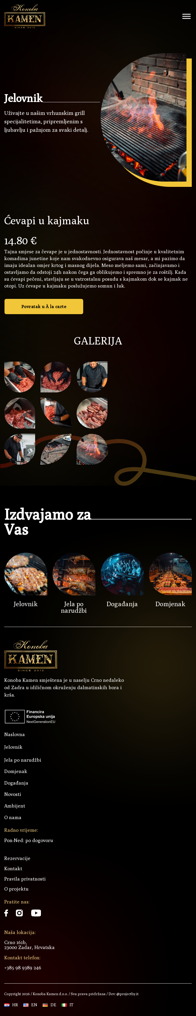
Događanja (122, 603)
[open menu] (186, 16)
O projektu (16, 889)
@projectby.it (127, 994)
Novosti (12, 794)
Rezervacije (17, 858)
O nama (12, 817)
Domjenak (170, 603)
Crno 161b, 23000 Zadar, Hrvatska (29, 945)
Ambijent (14, 805)
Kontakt (13, 868)
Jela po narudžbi (74, 607)
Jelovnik (26, 603)
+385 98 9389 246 (22, 967)
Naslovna (14, 734)
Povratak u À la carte (44, 306)
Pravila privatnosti (25, 879)
